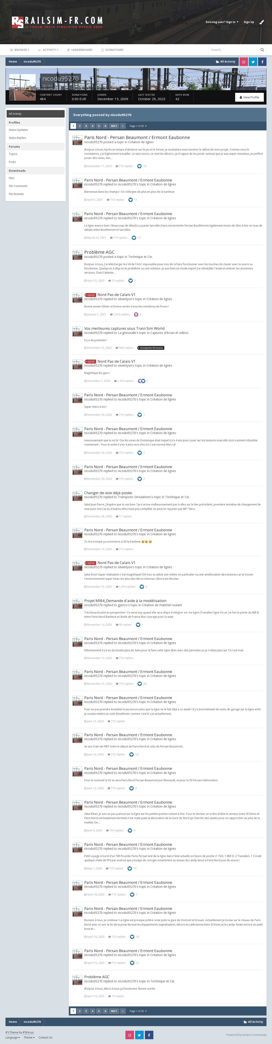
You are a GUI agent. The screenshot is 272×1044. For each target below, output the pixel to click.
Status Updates (18, 130)
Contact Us (45, 1037)
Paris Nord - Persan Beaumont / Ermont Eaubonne (137, 137)
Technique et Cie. (140, 257)
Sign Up (249, 22)
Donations (114, 50)
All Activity (15, 114)
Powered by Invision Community (246, 1035)
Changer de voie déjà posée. (108, 492)
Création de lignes (141, 142)
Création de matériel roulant (162, 605)
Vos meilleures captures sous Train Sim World (124, 328)
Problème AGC (99, 252)
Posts (12, 162)
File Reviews (16, 194)
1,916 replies (119, 314)
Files (11, 178)
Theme (29, 1037)
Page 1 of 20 (138, 126)
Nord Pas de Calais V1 (117, 294)
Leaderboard (81, 50)
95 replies (123, 625)
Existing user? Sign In (222, 22)
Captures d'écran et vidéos (169, 333)
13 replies (116, 280)
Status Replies (17, 138)
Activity (50, 50)
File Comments (18, 186)
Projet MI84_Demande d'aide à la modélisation (125, 600)
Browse (21, 50)
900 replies (124, 348)
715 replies (124, 166)
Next (114, 126)
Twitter (253, 61)
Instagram (244, 61)
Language (13, 1037)
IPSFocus (28, 1032)
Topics (13, 154)
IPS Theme (12, 1032)
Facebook (262, 61)
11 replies (123, 516)
